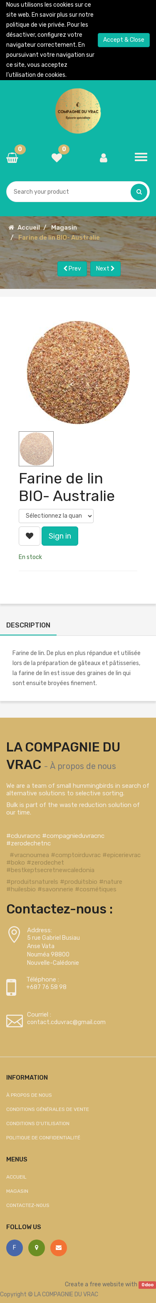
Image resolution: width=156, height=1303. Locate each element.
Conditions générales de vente (47, 1109)
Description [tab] (28, 625)
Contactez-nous (28, 1205)
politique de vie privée (35, 24)
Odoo (147, 1285)
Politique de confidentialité (43, 1138)
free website (106, 1284)
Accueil (28, 227)
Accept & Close (123, 39)
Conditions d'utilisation (37, 1123)
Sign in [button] (60, 536)
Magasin (64, 227)
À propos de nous (83, 766)
